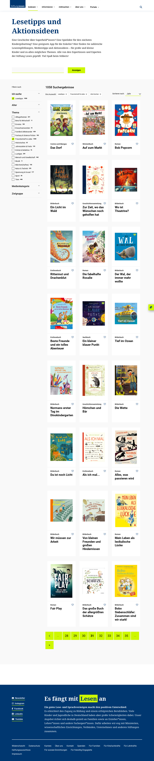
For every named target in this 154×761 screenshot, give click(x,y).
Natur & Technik (21, 168)
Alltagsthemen (21, 117)
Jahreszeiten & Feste (23, 146)
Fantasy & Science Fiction (25, 135)
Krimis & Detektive (22, 150)
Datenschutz (34, 746)
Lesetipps (19, 98)
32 (100, 635)
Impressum (17, 754)
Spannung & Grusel (22, 172)
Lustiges (18, 154)
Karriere (47, 746)
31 (92, 635)
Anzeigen (76, 70)
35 (126, 635)
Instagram (18, 703)
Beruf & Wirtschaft (22, 121)
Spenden (81, 746)
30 (83, 635)
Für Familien (94, 746)
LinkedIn (17, 714)
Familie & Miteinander (23, 132)
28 (66, 635)
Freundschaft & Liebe (23, 139)
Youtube (17, 719)
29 (75, 635)
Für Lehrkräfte (130, 746)
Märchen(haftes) (22, 165)
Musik (17, 161)
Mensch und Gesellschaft (25, 157)
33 (109, 635)
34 (118, 635)
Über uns (59, 746)
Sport (17, 176)
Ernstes (18, 124)
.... (58, 636)
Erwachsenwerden (22, 128)
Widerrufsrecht (18, 746)
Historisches (20, 143)
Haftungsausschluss (21, 750)
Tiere (17, 179)
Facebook (17, 708)
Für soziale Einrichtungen (55, 750)
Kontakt (70, 746)
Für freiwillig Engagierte (81, 750)
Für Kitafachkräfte (112, 746)
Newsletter (18, 698)
